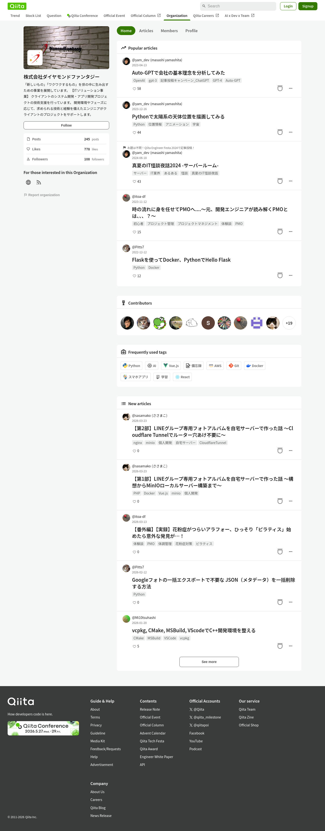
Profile (191, 30)
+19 (289, 323)
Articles (146, 30)
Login (288, 6)
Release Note (150, 709)
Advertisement (101, 764)
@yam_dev (157, 59)
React (182, 376)
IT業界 (155, 173)
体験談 (226, 223)
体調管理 (165, 543)
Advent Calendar (153, 733)
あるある (170, 173)
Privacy (96, 725)
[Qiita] (17, 6)
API (142, 764)
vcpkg (184, 638)
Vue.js (171, 365)
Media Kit (97, 741)
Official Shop (249, 725)
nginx (137, 442)
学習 (162, 376)
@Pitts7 (138, 247)
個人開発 (165, 442)
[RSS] (39, 182)
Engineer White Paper (156, 756)
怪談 (184, 173)
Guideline (97, 733)
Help (94, 756)
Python (139, 124)
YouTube (196, 741)
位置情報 (155, 124)
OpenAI (139, 80)
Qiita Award (149, 748)
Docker (153, 267)
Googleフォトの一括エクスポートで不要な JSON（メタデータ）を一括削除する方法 (213, 583)
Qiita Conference (82, 15)
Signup (308, 6)
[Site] (28, 182)
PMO (239, 223)
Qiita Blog (98, 807)
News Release (101, 815)
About (95, 709)
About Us (97, 791)
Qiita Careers (206, 15)
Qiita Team (247, 709)
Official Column (146, 15)
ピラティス (204, 543)
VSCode (170, 638)
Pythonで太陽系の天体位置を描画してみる (178, 116)
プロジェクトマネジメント (198, 223)
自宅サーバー (186, 442)
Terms (95, 717)
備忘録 (194, 365)
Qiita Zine (246, 717)
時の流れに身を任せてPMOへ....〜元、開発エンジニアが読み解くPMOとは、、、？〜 (210, 212)
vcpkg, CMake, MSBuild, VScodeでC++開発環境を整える (194, 630)
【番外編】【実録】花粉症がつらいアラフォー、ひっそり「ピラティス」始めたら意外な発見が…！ (211, 532)
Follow (66, 125)
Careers (96, 799)
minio (150, 442)
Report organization (42, 195)
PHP (136, 493)
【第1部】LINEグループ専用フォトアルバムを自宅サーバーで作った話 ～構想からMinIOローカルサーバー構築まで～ (212, 482)
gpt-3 (153, 80)
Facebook (196, 733)
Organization (177, 15)
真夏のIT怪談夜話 (205, 173)
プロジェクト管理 (160, 223)
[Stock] (280, 88)
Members (169, 30)
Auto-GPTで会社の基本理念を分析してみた (178, 72)
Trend (15, 15)
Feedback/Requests (105, 748)
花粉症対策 (184, 543)
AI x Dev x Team (240, 15)
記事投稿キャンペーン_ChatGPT (185, 80)
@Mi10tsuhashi (144, 617)
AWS (215, 365)
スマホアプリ (135, 376)
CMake (138, 638)
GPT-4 (217, 80)
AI (151, 365)
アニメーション (177, 124)
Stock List (33, 15)
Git (234, 365)
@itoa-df (138, 196)
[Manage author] (290, 88)
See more (209, 662)
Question (54, 15)
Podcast (195, 748)
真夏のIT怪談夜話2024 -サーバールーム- (175, 165)
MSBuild (154, 638)
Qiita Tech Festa (152, 741)
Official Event (114, 15)
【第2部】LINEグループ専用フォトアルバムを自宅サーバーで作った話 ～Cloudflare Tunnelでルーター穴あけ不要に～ (212, 431)
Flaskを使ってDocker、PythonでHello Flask (181, 259)
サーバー (140, 173)
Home (126, 30)
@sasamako (149, 415)
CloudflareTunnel (212, 442)
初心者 (138, 223)
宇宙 (195, 124)
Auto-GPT (233, 80)
